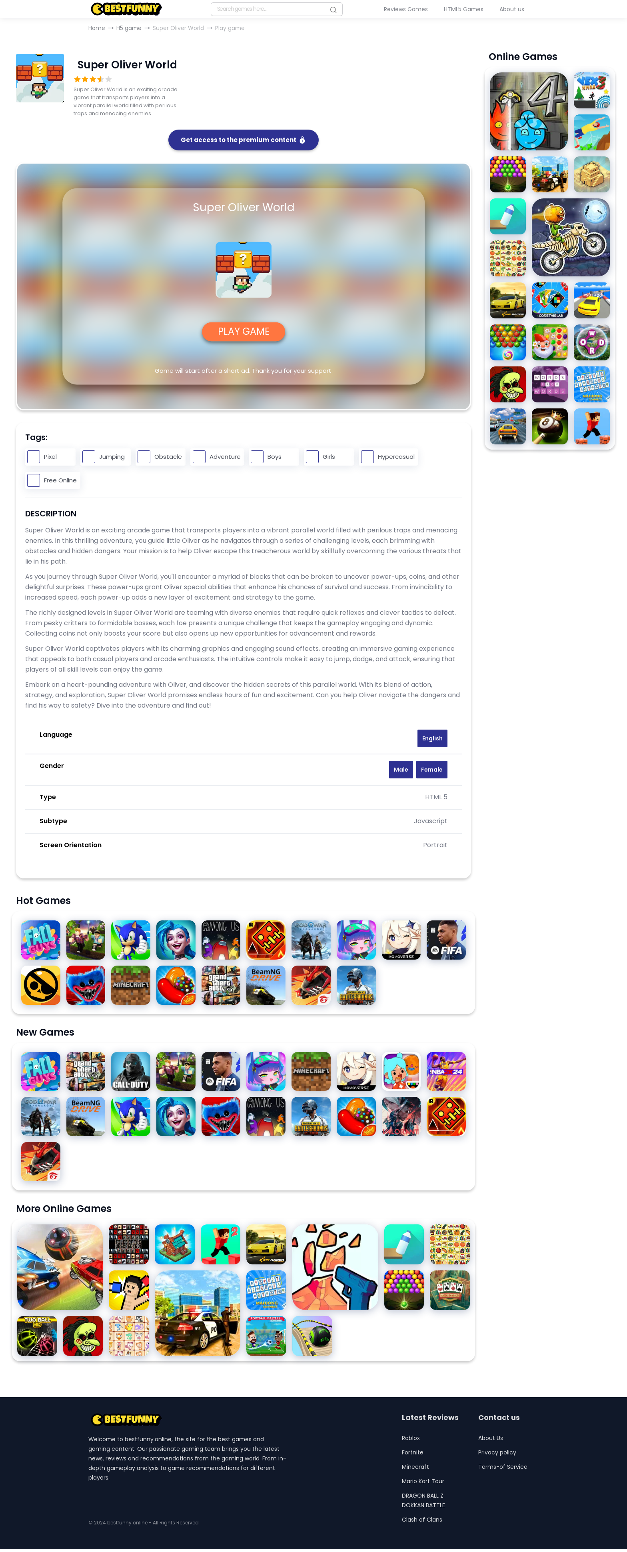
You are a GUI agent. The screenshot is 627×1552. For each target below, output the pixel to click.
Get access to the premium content (243, 141)
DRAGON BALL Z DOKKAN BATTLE (423, 1503)
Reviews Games (406, 9)
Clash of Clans (422, 1522)
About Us (490, 1441)
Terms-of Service (502, 1470)
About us (511, 9)
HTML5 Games (463, 9)
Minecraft (415, 1470)
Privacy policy (497, 1455)
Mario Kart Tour (423, 1484)
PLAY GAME (244, 333)
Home (96, 28)
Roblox (411, 1441)
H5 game (129, 28)
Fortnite (412, 1455)
